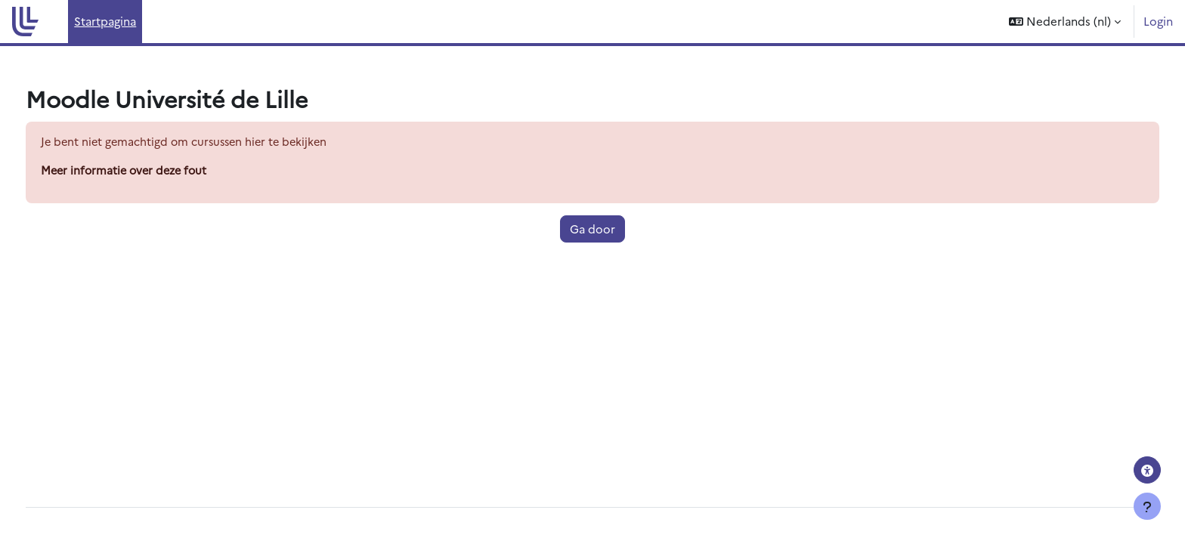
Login (1158, 21)
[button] (1065, 21)
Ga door (592, 229)
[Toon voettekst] (1147, 506)
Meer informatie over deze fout (155, 171)
